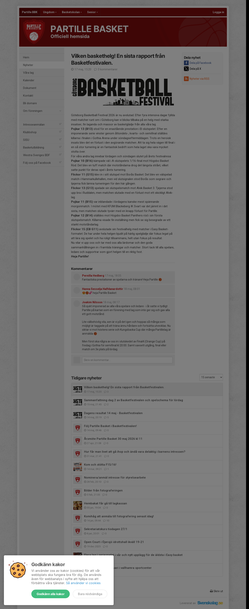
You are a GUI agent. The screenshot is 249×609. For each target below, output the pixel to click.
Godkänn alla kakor (50, 594)
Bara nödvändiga (90, 594)
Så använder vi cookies (83, 583)
